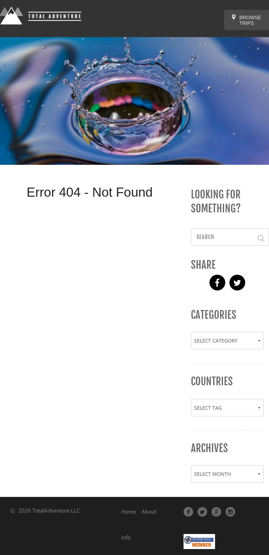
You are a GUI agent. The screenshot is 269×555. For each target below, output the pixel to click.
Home (128, 511)
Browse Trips (246, 20)
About (149, 511)
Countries (212, 381)
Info (126, 537)
